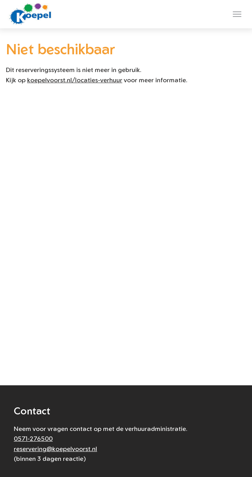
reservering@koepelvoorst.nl (55, 449)
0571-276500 (33, 438)
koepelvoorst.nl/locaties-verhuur (74, 80)
